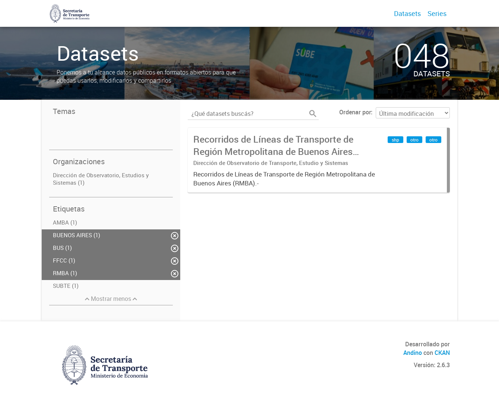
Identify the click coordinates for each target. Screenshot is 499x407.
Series (437, 13)
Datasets (407, 13)
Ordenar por (355, 112)
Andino (412, 353)
